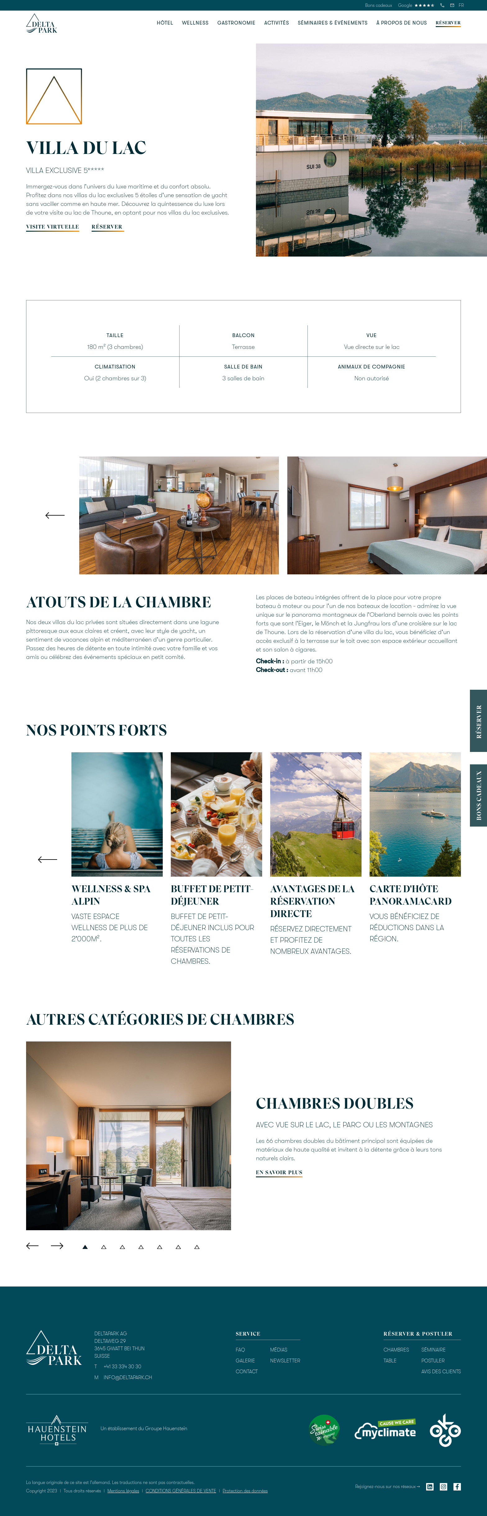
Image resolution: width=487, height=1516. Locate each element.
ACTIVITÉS (276, 23)
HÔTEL (165, 23)
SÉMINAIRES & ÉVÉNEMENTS (333, 23)
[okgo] (445, 1430)
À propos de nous (401, 23)
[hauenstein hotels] (57, 1430)
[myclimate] (385, 1430)
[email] (452, 5)
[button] (461, 5)
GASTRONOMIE (236, 23)
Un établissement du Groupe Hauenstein (144, 1428)
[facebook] (457, 1486)
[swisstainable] (324, 1430)
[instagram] (443, 1486)
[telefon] (442, 5)
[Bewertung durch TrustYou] (276, 1429)
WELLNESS (195, 23)
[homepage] (41, 23)
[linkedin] (430, 1486)
